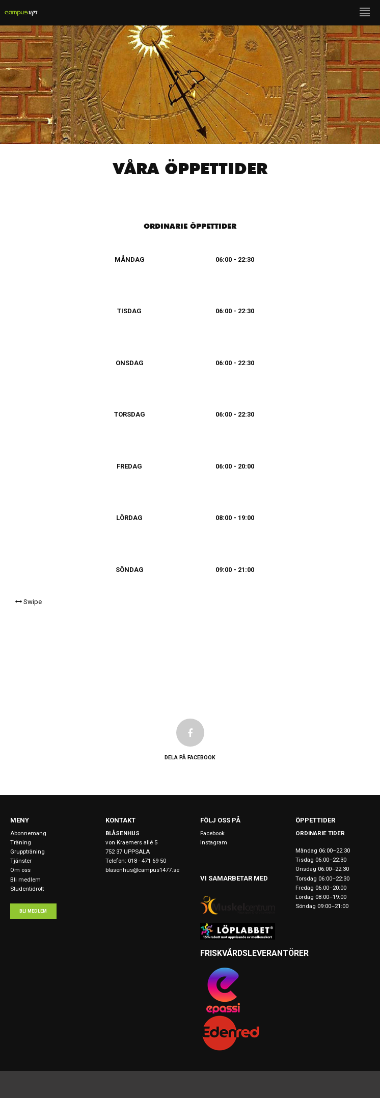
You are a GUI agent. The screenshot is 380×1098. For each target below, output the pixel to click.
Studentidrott (27, 888)
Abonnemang (28, 833)
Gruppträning (27, 851)
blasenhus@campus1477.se (142, 869)
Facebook (212, 833)
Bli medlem (25, 879)
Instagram (213, 842)
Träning (20, 842)
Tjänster (21, 860)
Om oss (20, 869)
